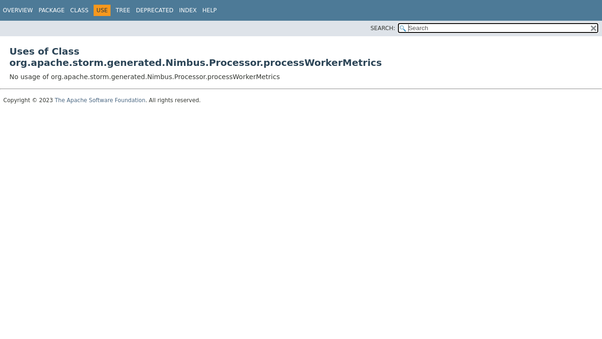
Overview (18, 10)
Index (188, 10)
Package (51, 10)
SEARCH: (383, 28)
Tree (123, 10)
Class (79, 10)
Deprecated (155, 10)
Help (209, 10)
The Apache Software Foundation (100, 100)
